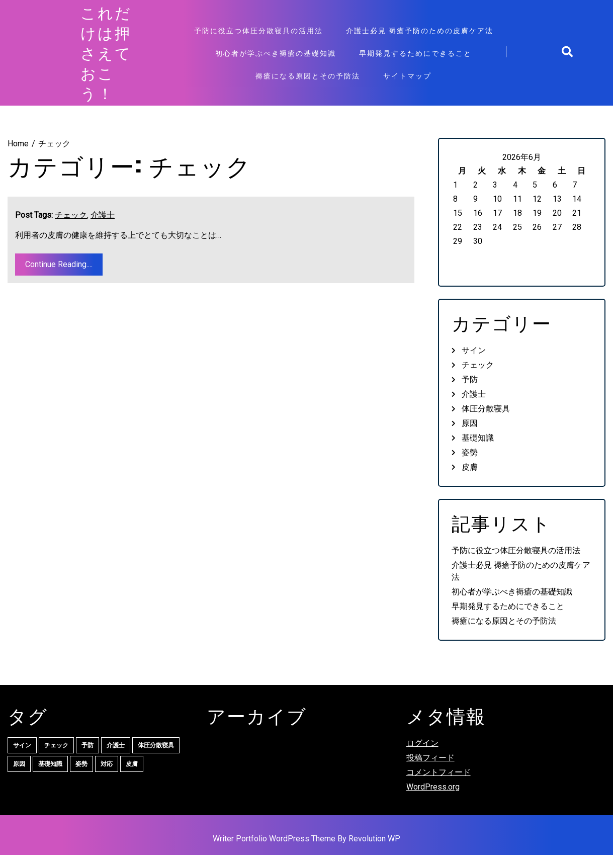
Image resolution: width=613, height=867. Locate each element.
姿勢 (470, 465)
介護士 (103, 227)
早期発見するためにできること (415, 59)
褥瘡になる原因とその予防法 (307, 81)
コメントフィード (438, 784)
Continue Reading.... (59, 276)
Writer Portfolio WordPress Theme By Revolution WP (306, 850)
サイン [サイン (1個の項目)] (22, 757)
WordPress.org (433, 799)
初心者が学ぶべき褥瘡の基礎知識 (275, 59)
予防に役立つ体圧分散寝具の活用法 (258, 36)
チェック (71, 227)
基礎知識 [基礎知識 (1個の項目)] (50, 775)
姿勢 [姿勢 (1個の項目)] (81, 775)
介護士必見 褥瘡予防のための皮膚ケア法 (419, 36)
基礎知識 (478, 450)
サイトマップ (407, 81)
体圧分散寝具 (486, 421)
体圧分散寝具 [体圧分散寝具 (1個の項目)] (156, 757)
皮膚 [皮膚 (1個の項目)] (132, 775)
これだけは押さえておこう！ (106, 59)
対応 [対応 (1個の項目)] (107, 775)
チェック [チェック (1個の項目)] (56, 757)
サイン (474, 363)
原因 (470, 436)
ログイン (422, 755)
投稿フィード (430, 769)
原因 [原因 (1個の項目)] (19, 775)
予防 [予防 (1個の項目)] (87, 757)
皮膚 (470, 479)
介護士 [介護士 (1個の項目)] (116, 757)
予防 (470, 392)
